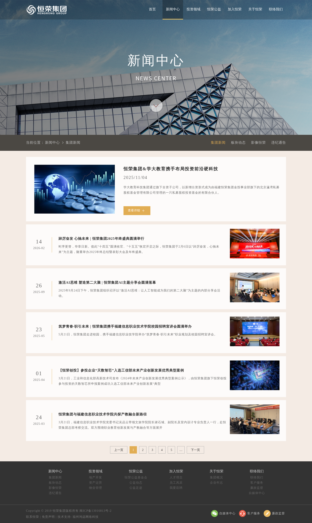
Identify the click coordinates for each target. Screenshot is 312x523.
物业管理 (95, 487)
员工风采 (176, 482)
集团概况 (216, 477)
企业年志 (216, 482)
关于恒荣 (255, 9)
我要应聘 (176, 487)
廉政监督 (256, 487)
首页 (152, 9)
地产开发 (95, 477)
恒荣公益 (214, 9)
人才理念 (176, 477)
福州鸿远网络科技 (85, 516)
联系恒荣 (32, 516)
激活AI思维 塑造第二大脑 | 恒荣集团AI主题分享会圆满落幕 (107, 281)
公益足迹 (135, 487)
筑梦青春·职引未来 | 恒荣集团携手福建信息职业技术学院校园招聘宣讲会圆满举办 (125, 325)
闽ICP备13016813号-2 (95, 510)
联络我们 (276, 9)
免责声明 (48, 516)
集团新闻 (218, 142)
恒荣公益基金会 (136, 477)
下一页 (195, 450)
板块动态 (238, 142)
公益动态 (135, 482)
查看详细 (137, 210)
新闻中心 (173, 9)
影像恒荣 (258, 142)
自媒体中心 (257, 493)
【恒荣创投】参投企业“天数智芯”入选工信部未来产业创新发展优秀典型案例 (121, 369)
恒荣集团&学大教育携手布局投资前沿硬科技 (171, 168)
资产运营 (95, 482)
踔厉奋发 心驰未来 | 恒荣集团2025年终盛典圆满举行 (101, 237)
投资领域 (193, 9)
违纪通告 (278, 142)
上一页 (118, 450)
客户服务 (256, 482)
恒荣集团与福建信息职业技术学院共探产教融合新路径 (102, 413)
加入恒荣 (235, 9)
